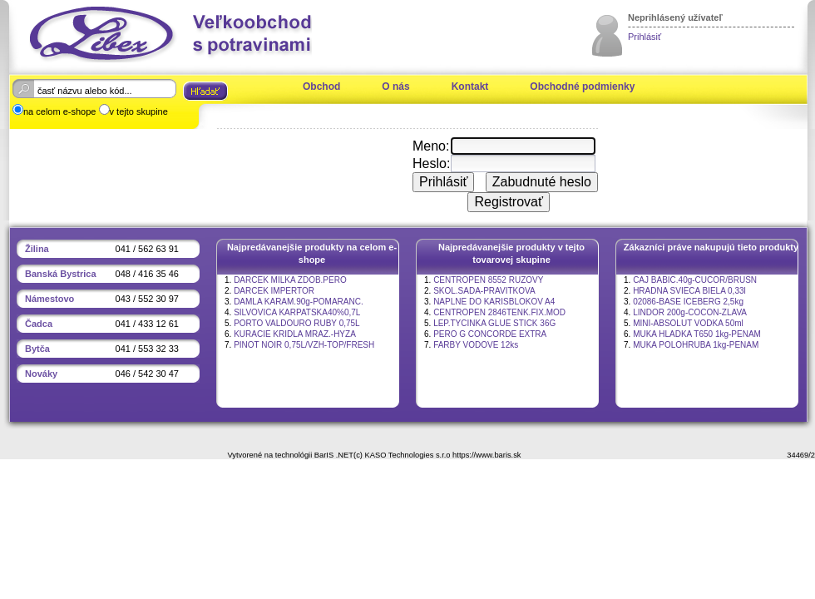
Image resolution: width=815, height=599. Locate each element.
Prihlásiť (644, 37)
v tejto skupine (139, 111)
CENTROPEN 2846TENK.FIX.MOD (499, 312)
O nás (395, 86)
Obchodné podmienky (582, 86)
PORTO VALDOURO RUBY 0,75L (297, 323)
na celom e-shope (59, 111)
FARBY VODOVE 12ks (475, 344)
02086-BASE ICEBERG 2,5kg (688, 301)
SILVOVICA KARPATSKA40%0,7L (297, 312)
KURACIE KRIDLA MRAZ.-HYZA (295, 334)
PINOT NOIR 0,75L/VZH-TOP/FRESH (304, 344)
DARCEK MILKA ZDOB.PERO (290, 280)
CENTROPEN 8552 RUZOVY (488, 280)
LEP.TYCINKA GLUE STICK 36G (494, 323)
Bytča (37, 349)
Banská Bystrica (60, 274)
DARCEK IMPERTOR (274, 290)
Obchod (321, 86)
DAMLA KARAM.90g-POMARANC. (298, 301)
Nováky (41, 374)
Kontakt (470, 86)
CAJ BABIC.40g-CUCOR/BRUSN (695, 280)
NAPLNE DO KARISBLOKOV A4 (494, 301)
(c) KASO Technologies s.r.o (401, 455)
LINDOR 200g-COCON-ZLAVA (690, 312)
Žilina (37, 249)
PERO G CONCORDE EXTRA (489, 334)
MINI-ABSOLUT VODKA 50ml (688, 323)
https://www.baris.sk (486, 455)
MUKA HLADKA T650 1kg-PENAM (697, 334)
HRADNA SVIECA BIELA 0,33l (689, 290)
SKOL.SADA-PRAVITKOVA (484, 290)
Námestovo (49, 299)
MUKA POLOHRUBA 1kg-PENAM (695, 344)
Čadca (38, 324)
